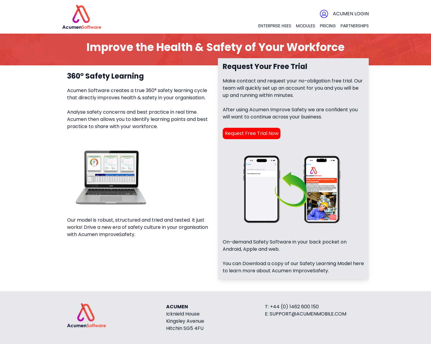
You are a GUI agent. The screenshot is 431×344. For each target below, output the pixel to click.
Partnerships (355, 26)
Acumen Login (351, 13)
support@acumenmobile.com (308, 313)
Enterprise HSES (274, 26)
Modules (305, 26)
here (358, 263)
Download (254, 263)
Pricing (328, 26)
